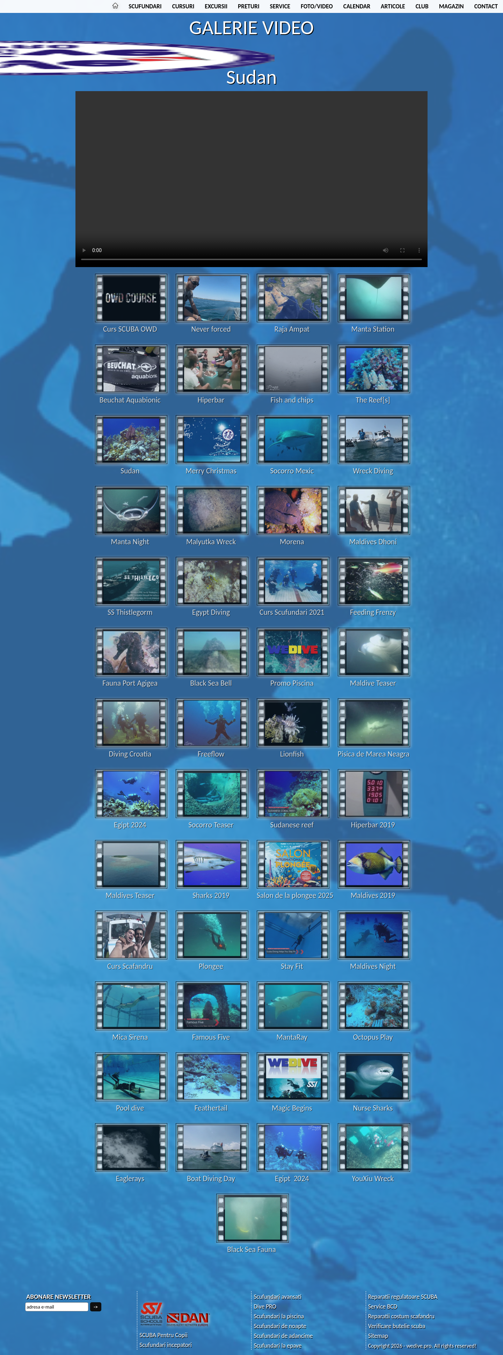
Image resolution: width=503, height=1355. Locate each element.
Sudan (131, 466)
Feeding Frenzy (374, 607)
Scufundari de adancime (283, 1336)
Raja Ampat (293, 324)
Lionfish (293, 749)
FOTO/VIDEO (317, 6)
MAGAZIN (451, 6)
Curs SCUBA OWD (131, 324)
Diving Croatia (131, 749)
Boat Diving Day (212, 1173)
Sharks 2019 (212, 890)
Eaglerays (131, 1173)
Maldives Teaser (131, 890)
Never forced (212, 324)
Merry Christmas (212, 466)
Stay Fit (293, 961)
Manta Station (374, 324)
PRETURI (248, 6)
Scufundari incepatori (165, 1345)
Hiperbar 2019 (374, 820)
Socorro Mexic (293, 466)
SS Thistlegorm (131, 607)
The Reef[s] (374, 395)
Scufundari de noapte (280, 1326)
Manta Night (131, 537)
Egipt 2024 (131, 820)
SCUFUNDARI (145, 6)
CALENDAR (356, 6)
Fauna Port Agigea (131, 678)
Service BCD (382, 1306)
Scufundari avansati (277, 1297)
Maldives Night (374, 961)
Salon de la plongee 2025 (295, 890)
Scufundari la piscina (279, 1316)
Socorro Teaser (212, 820)
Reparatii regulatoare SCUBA (403, 1297)
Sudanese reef (293, 820)
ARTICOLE (393, 6)
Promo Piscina (293, 678)
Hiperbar (212, 395)
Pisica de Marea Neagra (374, 749)
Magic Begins (293, 1103)
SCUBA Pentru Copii (163, 1335)
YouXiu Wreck (374, 1173)
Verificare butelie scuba (396, 1326)
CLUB (422, 6)
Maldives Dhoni (374, 537)
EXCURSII (216, 6)
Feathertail (212, 1103)
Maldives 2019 (374, 890)
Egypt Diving (212, 607)
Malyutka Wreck (212, 537)
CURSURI (183, 6)
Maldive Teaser (374, 678)
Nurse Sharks (374, 1103)
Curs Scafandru (131, 961)
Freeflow (212, 749)
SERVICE (280, 6)
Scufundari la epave (277, 1345)
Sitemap (378, 1336)
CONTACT (486, 6)
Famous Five (212, 1032)
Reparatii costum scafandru (401, 1316)
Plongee (212, 961)
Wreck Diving (374, 466)
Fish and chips (293, 395)
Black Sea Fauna (252, 1244)
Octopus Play (374, 1032)
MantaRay (293, 1032)
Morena (293, 537)
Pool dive (131, 1103)
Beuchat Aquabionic (131, 395)
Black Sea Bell (212, 678)
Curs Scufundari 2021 (293, 607)
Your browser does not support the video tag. (251, 179)
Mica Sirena (131, 1032)
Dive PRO (265, 1306)
